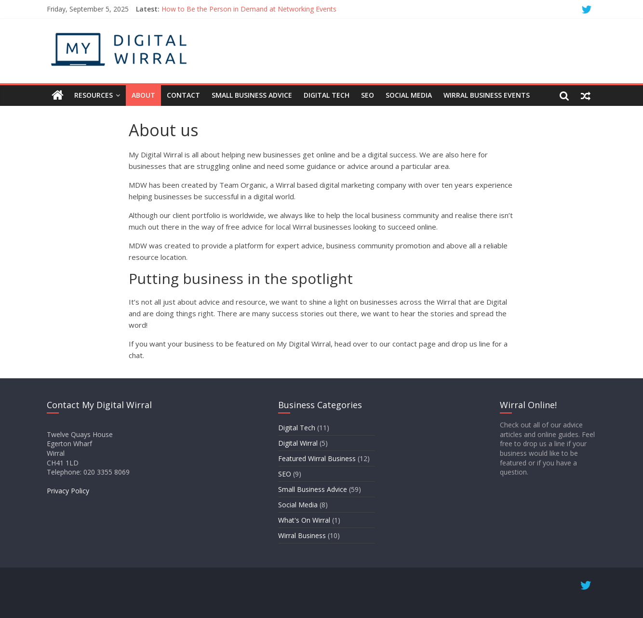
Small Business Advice (252, 95)
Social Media (409, 95)
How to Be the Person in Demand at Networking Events (248, 8)
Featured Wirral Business (317, 458)
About (143, 95)
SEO (367, 95)
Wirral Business (302, 535)
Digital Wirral (298, 443)
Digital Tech (326, 95)
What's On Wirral (304, 520)
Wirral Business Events (486, 95)
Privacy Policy (68, 490)
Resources (93, 95)
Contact (183, 95)
